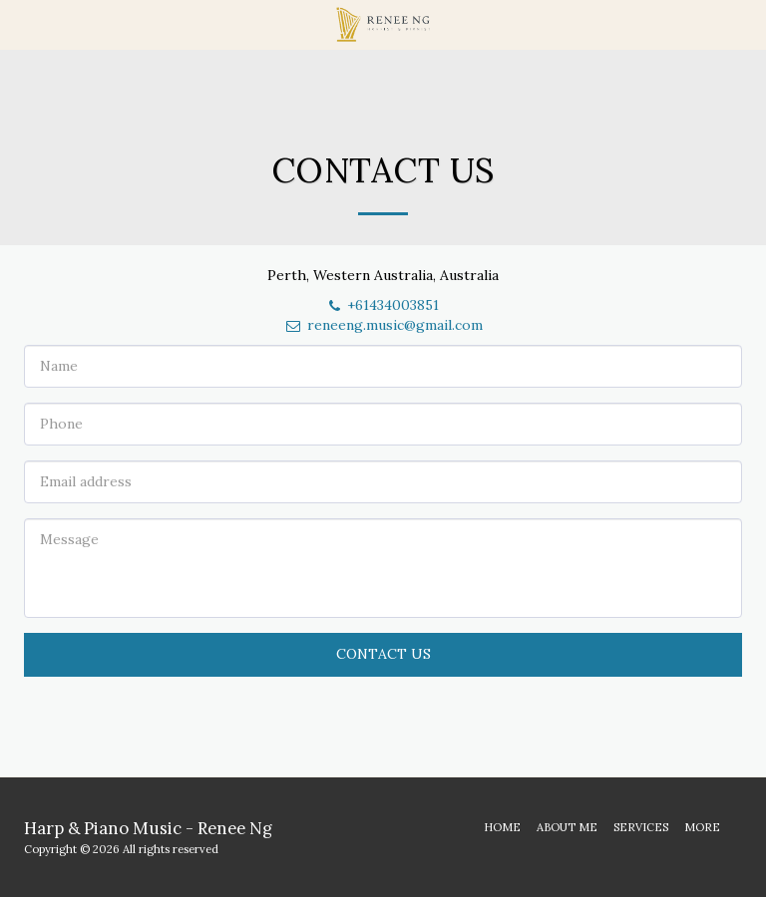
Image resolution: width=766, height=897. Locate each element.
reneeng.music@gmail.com (383, 325)
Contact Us (383, 654)
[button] (22, 23)
